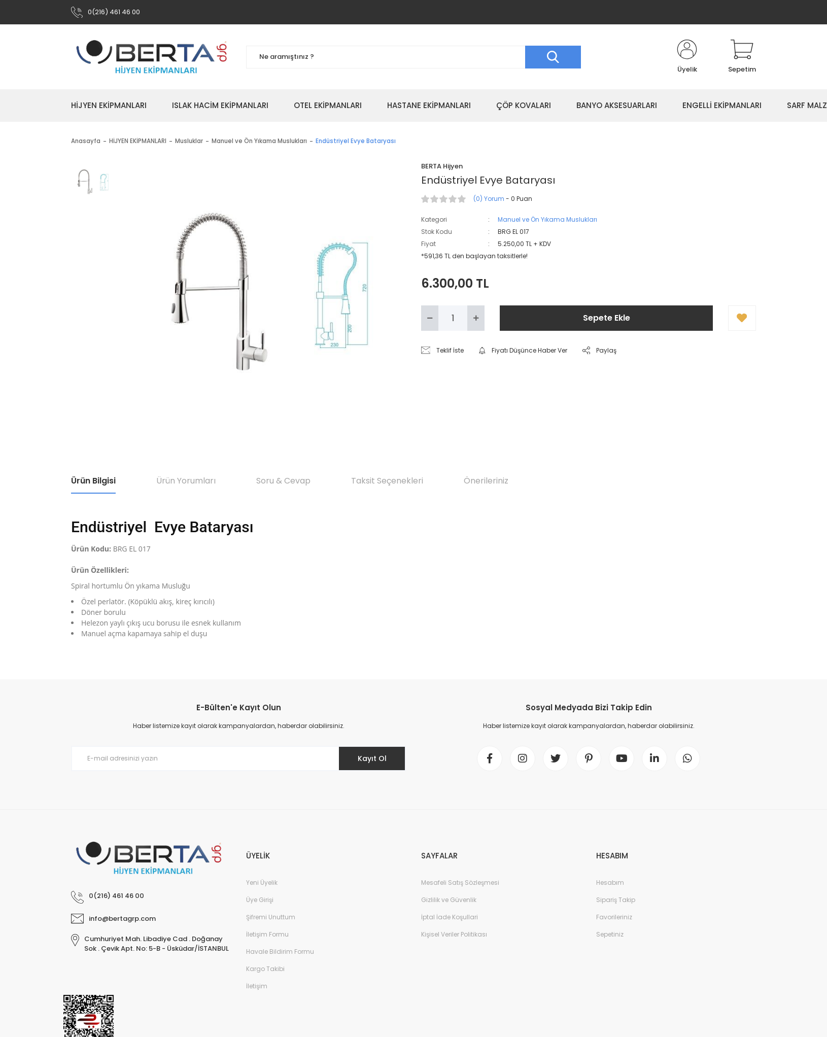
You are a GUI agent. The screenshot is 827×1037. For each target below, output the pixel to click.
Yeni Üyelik (262, 882)
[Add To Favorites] (742, 318)
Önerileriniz (486, 481)
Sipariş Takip (615, 899)
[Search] (413, 57)
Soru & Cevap (283, 481)
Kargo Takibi (265, 968)
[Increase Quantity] (476, 318)
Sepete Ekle (606, 318)
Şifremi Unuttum (270, 917)
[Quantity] (452, 318)
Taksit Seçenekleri (387, 481)
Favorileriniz (614, 917)
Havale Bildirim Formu (280, 951)
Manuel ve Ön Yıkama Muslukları (547, 219)
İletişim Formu (267, 934)
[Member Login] (687, 57)
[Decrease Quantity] (429, 318)
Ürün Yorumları (186, 481)
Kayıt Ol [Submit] (372, 758)
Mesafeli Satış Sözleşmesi (460, 882)
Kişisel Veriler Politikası (454, 934)
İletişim (256, 986)
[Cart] (742, 57)
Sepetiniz (610, 934)
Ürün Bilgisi (93, 481)
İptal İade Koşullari (449, 917)
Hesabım (610, 882)
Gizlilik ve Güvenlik (448, 899)
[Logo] (151, 57)
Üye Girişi (259, 899)
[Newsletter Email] (238, 758)
